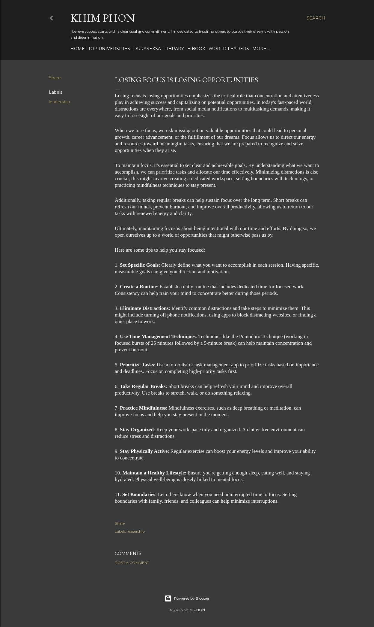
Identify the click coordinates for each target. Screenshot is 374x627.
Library (174, 48)
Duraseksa (147, 48)
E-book (196, 48)
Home (77, 48)
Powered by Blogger (187, 598)
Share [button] (55, 77)
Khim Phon (102, 18)
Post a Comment (132, 562)
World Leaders (229, 48)
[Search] (316, 18)
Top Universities (109, 48)
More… (260, 48)
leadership (59, 101)
